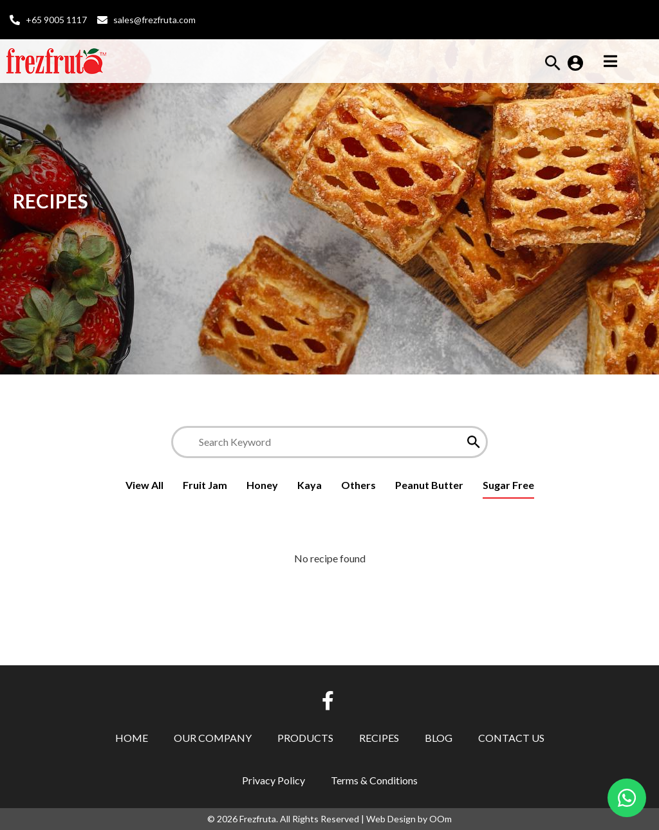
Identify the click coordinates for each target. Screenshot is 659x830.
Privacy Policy (273, 780)
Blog (438, 738)
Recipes (379, 738)
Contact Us (511, 738)
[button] (553, 66)
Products (305, 738)
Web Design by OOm (409, 818)
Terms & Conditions (374, 780)
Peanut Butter (429, 485)
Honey (262, 485)
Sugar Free (508, 485)
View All (144, 485)
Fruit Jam (205, 485)
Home (131, 738)
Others (358, 485)
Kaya (309, 485)
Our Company (213, 738)
